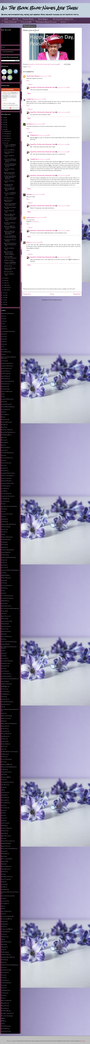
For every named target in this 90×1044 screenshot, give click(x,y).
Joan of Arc (4, 658)
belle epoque (4, 414)
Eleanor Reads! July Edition (9, 152)
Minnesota (3, 739)
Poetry (3, 813)
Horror (3, 634)
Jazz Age (3, 656)
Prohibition (4, 831)
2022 (4, 127)
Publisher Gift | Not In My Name (10, 240)
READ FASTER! (5, 843)
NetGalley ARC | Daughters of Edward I (10, 257)
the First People (5, 954)
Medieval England (5, 716)
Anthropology (4, 384)
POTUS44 (3, 825)
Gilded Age (4, 611)
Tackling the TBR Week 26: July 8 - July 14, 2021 (10, 236)
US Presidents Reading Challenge (46, 22)
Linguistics (4, 689)
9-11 (2, 346)
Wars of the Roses (5, 1000)
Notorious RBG (5, 777)
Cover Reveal (4, 498)
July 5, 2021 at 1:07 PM (40, 217)
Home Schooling (5, 631)
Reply (28, 81)
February (6, 287)
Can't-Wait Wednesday (6, 452)
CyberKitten (29, 99)
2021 (4, 129)
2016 (4, 302)
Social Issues (4, 901)
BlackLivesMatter (5, 422)
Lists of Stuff (4, 691)
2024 (4, 122)
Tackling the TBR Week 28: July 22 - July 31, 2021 (10, 146)
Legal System (4, 681)
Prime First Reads (5, 828)
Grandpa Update (8, 266)
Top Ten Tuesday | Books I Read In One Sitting (10, 204)
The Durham (4, 952)
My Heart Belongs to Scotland (8, 751)
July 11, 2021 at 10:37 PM (63, 257)
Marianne (29, 194)
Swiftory (3, 926)
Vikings (3, 995)
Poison (3, 815)
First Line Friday (5, 585)
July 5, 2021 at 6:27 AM (38, 194)
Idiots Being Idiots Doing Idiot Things (9, 647)
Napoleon (3, 756)
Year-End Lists (5, 1031)
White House (4, 1005)
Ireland (3, 653)
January (6, 290)
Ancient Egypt (4, 371)
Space (2, 906)
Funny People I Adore (6, 598)
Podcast (3, 810)
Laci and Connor (5, 673)
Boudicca (3, 440)
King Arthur (4, 666)
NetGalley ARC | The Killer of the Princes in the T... (9, 228)
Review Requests (43, 19)
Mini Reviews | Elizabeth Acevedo (10, 208)
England (3, 560)
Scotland (3, 884)
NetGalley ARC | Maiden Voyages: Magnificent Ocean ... (10, 219)
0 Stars (3, 316)
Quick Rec (3, 833)
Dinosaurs (3, 529)
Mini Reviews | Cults (9, 198)
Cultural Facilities (6, 514)
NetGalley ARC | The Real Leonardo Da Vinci (9, 189)
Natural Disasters (5, 759)
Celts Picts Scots (5, 463)
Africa (2, 354)
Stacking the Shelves (6, 916)
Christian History (5, 481)
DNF (2, 534)
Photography (4, 800)
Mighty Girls (4, 731)
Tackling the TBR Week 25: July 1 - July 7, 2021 (10, 263)
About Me (15, 19)
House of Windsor (5, 636)
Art (2, 394)
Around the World (6, 391)
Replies (30, 84)
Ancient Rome (4, 376)
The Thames (4, 959)
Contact (63, 22)
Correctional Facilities (7, 496)
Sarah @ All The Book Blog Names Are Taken (42, 87)
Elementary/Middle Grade (7, 557)
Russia (2, 874)
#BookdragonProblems (7, 313)
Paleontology (4, 792)
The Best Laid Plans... (9, 260)
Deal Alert (4, 521)
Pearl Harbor (4, 797)
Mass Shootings (5, 704)
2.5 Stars (3, 329)
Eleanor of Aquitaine (6, 550)
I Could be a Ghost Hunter (8, 641)
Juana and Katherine (6, 661)
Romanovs (3, 871)
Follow (3, 47)
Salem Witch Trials (6, 876)
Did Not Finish (5, 527)
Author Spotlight (5, 404)
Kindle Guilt (4, 663)
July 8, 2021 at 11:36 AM (44, 159)
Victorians (4, 993)
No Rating (3, 769)
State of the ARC (26, 22)
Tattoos (3, 934)
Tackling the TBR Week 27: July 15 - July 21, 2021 (10, 194)
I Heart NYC (4, 644)
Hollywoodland (5, 626)
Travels (3, 977)
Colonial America (5, 493)
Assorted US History (6, 399)
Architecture (4, 389)
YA (2, 1023)
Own (2, 790)
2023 (4, 124)
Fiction (3, 583)
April (5, 283)
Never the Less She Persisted (8, 767)
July (5, 143)
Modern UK (4, 741)
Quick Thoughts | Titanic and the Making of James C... (9, 253)
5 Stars (3, 344)
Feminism (3, 580)
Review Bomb (4, 853)
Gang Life (3, 603)
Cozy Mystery (4, 501)
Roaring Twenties (5, 866)
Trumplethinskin (5, 982)
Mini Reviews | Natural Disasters (9, 223)
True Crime (4, 980)
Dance (2, 516)
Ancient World (5, 378)
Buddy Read (4, 442)
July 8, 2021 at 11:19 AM (63, 152)
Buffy (2, 445)
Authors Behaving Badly (7, 406)
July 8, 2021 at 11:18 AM (63, 144)
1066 (2, 323)
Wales (2, 998)
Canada (3, 455)
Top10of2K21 (4, 972)
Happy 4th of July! (8, 271)
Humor (3, 639)
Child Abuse (4, 470)
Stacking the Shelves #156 (9, 181)
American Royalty (5, 368)
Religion (3, 851)
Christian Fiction (5, 478)
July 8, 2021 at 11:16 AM (63, 87)
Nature (3, 762)
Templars (3, 944)
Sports (3, 914)
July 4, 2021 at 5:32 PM (44, 135)
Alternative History (6, 366)
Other (29, 67)
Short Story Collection (7, 896)
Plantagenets (4, 808)
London (3, 696)
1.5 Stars (3, 321)
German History (5, 606)
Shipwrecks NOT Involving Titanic (10, 892)
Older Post (77, 294)
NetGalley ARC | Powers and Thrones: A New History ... (10, 165)
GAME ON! (4, 601)
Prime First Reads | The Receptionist (9, 269)
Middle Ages (4, 726)
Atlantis (3, 401)
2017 (4, 300)
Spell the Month (5, 911)
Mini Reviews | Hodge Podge (9, 169)
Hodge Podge (4, 624)
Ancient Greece (5, 373)
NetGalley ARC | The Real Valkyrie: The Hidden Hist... (9, 233)
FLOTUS (3, 588)
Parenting (3, 795)
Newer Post (27, 294)
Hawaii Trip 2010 (5, 616)
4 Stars (3, 339)
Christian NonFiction (6, 483)
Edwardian (3, 547)
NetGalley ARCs (5, 764)
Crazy (2, 504)
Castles (3, 460)
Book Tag (3, 427)
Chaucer (3, 465)
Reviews (3, 856)
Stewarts (3, 921)
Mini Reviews (4, 736)
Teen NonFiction (5, 942)
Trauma (3, 975)
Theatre (3, 962)
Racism (3, 838)
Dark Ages (3, 519)
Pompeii (3, 820)
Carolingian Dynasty (6, 458)
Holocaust (4, 629)
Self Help (3, 887)
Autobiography (5, 409)
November (6, 133)
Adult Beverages (5, 352)
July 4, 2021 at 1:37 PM (45, 76)
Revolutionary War (6, 859)
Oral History (4, 785)
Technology (4, 936)
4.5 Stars (3, 341)
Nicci (28, 242)
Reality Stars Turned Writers (8, 848)
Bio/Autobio (4, 419)
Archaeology (4, 386)
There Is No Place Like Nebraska (9, 965)
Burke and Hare (5, 447)
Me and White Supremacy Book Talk (10, 709)
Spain (2, 908)
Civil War (3, 491)
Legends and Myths (5, 684)
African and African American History (8, 357)
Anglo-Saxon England (6, 381)
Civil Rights (4, 488)
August (6, 140)
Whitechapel (4, 1008)
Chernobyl (3, 468)
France (3, 593)
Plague (3, 805)
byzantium (3, 450)
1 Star (2, 318)
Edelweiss (3, 542)
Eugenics (3, 562)
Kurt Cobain (4, 671)
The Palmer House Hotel (7, 957)
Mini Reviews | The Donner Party (8, 185)
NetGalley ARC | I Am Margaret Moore (9, 215)
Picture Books (4, 802)
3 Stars (3, 334)
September (7, 138)
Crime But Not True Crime (8, 506)
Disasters (3, 532)
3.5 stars (3, 336)
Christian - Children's (6, 475)
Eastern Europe (5, 539)
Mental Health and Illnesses (8, 723)
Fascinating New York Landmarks (9, 570)
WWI (2, 1018)
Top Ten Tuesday (5, 970)
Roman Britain (4, 869)
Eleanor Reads (4, 552)
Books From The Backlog (7, 432)
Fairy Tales (4, 567)
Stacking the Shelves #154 (9, 248)
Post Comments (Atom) (55, 300)
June (5, 278)
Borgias (3, 437)
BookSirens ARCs (5, 435)
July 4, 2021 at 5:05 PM (39, 124)
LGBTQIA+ (4, 686)
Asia (2, 396)
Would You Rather (6, 1016)
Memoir (3, 721)
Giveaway (3, 613)
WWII (2, 1021)
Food (2, 590)
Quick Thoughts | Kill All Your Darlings (9, 173)
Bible (2, 417)
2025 (4, 120)
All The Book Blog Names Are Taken (39, 8)
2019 (4, 295)
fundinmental (35, 221)
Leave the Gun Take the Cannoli (9, 678)
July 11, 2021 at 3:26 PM (36, 242)
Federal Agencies (5, 578)
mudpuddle (29, 124)
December (6, 131)
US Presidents (4, 990)
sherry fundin (30, 217)
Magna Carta (4, 699)
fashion (3, 572)
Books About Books (6, 429)
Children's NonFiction (7, 473)
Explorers (3, 565)
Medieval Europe (5, 718)
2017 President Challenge (7, 331)
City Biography (5, 486)
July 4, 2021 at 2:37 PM (40, 99)
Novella (3, 779)
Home (6, 19)
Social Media (4, 903)
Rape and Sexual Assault (7, 841)
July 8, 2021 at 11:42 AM (63, 175)
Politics (3, 818)
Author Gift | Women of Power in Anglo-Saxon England (10, 161)
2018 (4, 297)
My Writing (4, 754)
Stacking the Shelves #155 (9, 211)
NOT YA (3, 774)
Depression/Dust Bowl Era (7, 524)
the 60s (3, 949)
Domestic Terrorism (6, 537)
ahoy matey (3, 361)
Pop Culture (4, 823)
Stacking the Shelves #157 (9, 156)
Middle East (4, 728)
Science (3, 882)
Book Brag (3, 424)
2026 (4, 117)
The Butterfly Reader (32, 76)
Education (3, 544)
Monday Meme (4, 744)
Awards (3, 412)
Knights (3, 668)
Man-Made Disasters (6, 701)
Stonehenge (4, 924)
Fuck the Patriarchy (6, 595)
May (5, 280)
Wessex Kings (4, 1003)
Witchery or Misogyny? (7, 1013)
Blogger (83, 1041)
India (2, 650)
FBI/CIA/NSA (4, 575)
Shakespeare (4, 889)
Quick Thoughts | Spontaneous (8, 200)
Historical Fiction (6, 621)
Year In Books (4, 1028)
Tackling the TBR (5, 929)
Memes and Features (10, 22)
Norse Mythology (5, 772)
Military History (5, 733)
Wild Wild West (5, 1011)
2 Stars (3, 326)
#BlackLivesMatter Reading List (63, 19)
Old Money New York (6, 782)
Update (3, 988)
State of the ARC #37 (9, 150)
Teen (2, 939)
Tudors (3, 985)
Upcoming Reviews (28, 19)
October (6, 136)
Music (2, 749)
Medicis (3, 713)
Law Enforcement (5, 676)
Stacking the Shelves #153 (9, 274)
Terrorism (3, 947)
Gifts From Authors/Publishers (9, 608)
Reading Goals (4, 846)
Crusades (3, 509)
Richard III (4, 861)
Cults (2, 511)
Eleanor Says (4, 555)
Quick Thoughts (5, 836)
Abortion (3, 349)
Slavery (3, 898)
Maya (2, 707)
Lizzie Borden (4, 694)
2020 (4, 293)
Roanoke (3, 864)
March (6, 285)
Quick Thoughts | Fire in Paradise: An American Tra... (10, 245)
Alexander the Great (6, 363)
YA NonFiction (5, 1026)
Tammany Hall (4, 931)
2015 (4, 304)
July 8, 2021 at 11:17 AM (63, 112)
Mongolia (3, 746)
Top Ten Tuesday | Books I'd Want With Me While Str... (10, 177)
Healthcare (4, 618)
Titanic (3, 967)
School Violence (5, 879)
